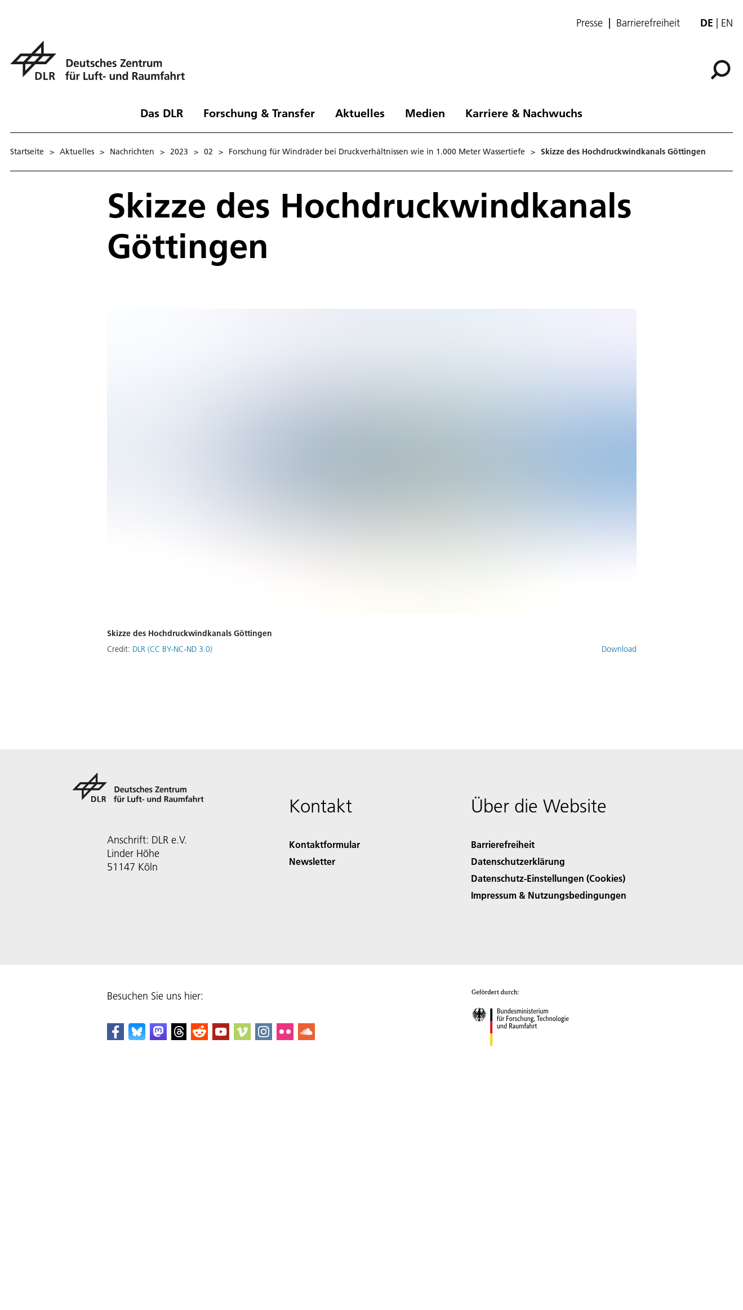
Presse (589, 23)
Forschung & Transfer (259, 112)
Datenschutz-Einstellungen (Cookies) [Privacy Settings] (548, 878)
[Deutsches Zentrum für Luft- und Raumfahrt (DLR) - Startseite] (102, 67)
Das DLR (161, 112)
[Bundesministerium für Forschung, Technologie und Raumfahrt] (526, 1055)
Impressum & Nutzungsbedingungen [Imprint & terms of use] (548, 895)
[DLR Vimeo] (242, 1036)
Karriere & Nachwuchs (523, 112)
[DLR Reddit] (199, 1036)
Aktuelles (360, 112)
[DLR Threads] (179, 1036)
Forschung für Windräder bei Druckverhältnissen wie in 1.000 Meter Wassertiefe (377, 152)
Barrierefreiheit (648, 23)
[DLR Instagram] (263, 1036)
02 (208, 152)
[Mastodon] (158, 1036)
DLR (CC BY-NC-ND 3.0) (172, 649)
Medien (425, 112)
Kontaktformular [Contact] (324, 844)
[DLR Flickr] (285, 1036)
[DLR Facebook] (115, 1036)
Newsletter (312, 861)
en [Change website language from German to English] (727, 22)
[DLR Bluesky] (136, 1036)
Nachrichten (132, 152)
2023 (179, 152)
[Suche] (720, 70)
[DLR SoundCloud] (306, 1036)
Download (619, 649)
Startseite (27, 152)
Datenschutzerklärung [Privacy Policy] (518, 861)
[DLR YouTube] (220, 1036)
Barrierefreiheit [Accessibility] (503, 844)
